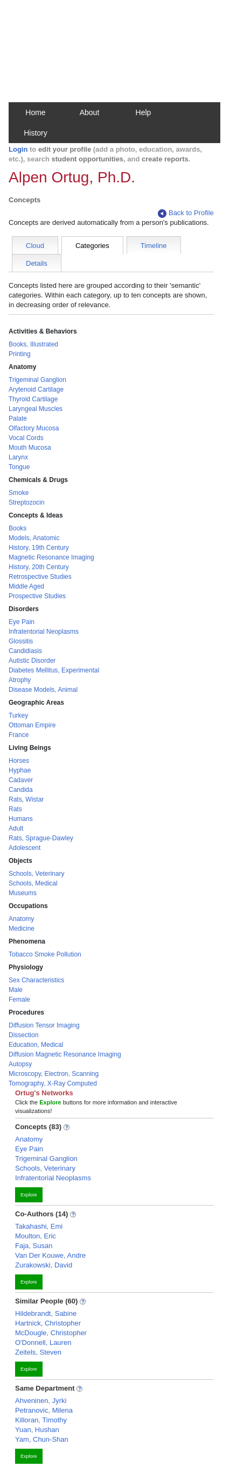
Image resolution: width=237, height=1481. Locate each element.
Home (35, 112)
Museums (23, 893)
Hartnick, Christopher (48, 1323)
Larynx (18, 457)
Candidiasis (25, 651)
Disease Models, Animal (43, 689)
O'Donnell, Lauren (43, 1342)
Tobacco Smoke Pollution (45, 954)
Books (17, 528)
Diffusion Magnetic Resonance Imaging (65, 1054)
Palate (18, 418)
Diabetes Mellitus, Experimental (54, 670)
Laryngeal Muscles (35, 409)
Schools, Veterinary (36, 873)
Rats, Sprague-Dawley (41, 838)
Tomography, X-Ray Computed (53, 1083)
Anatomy (21, 919)
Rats (15, 809)
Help (143, 112)
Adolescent (24, 848)
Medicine (21, 928)
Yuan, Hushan (37, 1430)
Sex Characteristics (36, 980)
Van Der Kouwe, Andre (50, 1255)
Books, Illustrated (33, 344)
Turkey (18, 715)
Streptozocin (27, 502)
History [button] (35, 133)
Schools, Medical (33, 883)
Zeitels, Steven (38, 1352)
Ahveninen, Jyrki (40, 1401)
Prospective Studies (37, 596)
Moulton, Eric (35, 1236)
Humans (21, 819)
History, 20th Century (39, 567)
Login (18, 149)
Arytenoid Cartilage (36, 389)
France (19, 735)
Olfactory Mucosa (34, 428)
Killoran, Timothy (41, 1420)
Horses (19, 760)
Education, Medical (36, 1044)
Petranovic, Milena (44, 1410)
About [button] (90, 112)
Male (16, 990)
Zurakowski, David (43, 1265)
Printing (20, 354)
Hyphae (20, 770)
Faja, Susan (33, 1246)
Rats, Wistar (26, 799)
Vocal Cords (26, 438)
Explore (28, 1194)
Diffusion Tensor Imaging (44, 1025)
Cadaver (21, 780)
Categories (92, 246)
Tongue (19, 467)
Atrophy (20, 680)
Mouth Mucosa (30, 447)
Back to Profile (186, 213)
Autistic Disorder (32, 660)
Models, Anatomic (34, 538)
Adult (16, 828)
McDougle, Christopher (51, 1333)
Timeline (154, 246)
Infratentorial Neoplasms (44, 631)
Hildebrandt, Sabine (45, 1313)
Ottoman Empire (32, 725)
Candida (21, 789)
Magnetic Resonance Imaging (51, 557)
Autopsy (20, 1064)
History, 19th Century (39, 547)
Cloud (35, 246)
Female (19, 999)
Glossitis (21, 641)
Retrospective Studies (40, 576)
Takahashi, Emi (38, 1226)
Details (36, 263)
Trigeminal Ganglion (37, 380)
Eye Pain (21, 622)
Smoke (19, 493)
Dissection (23, 1035)
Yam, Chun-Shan (41, 1439)
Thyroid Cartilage (33, 399)
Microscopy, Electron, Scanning (54, 1074)
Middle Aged (26, 586)
